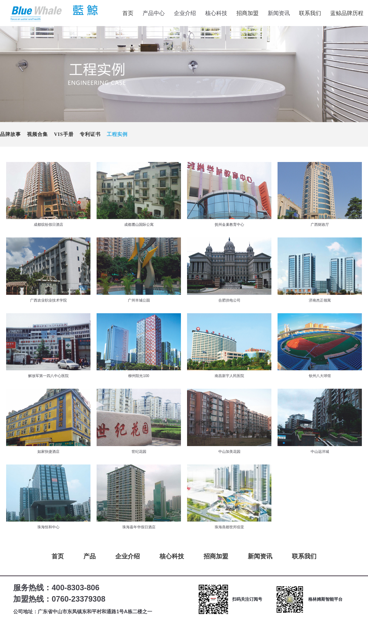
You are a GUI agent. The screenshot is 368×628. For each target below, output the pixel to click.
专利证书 (90, 134)
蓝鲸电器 (52, 13)
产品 (89, 556)
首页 (127, 13)
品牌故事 (10, 134)
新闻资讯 (260, 556)
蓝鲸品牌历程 (346, 13)
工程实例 (117, 134)
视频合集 (37, 134)
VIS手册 (64, 134)
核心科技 (171, 556)
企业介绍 (127, 556)
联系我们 (310, 13)
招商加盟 (247, 13)
